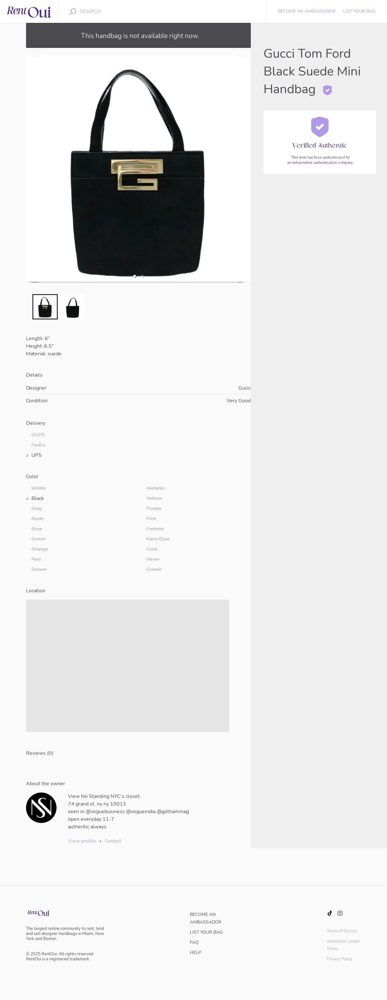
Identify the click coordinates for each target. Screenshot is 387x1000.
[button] (134, 276)
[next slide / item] (246, 169)
